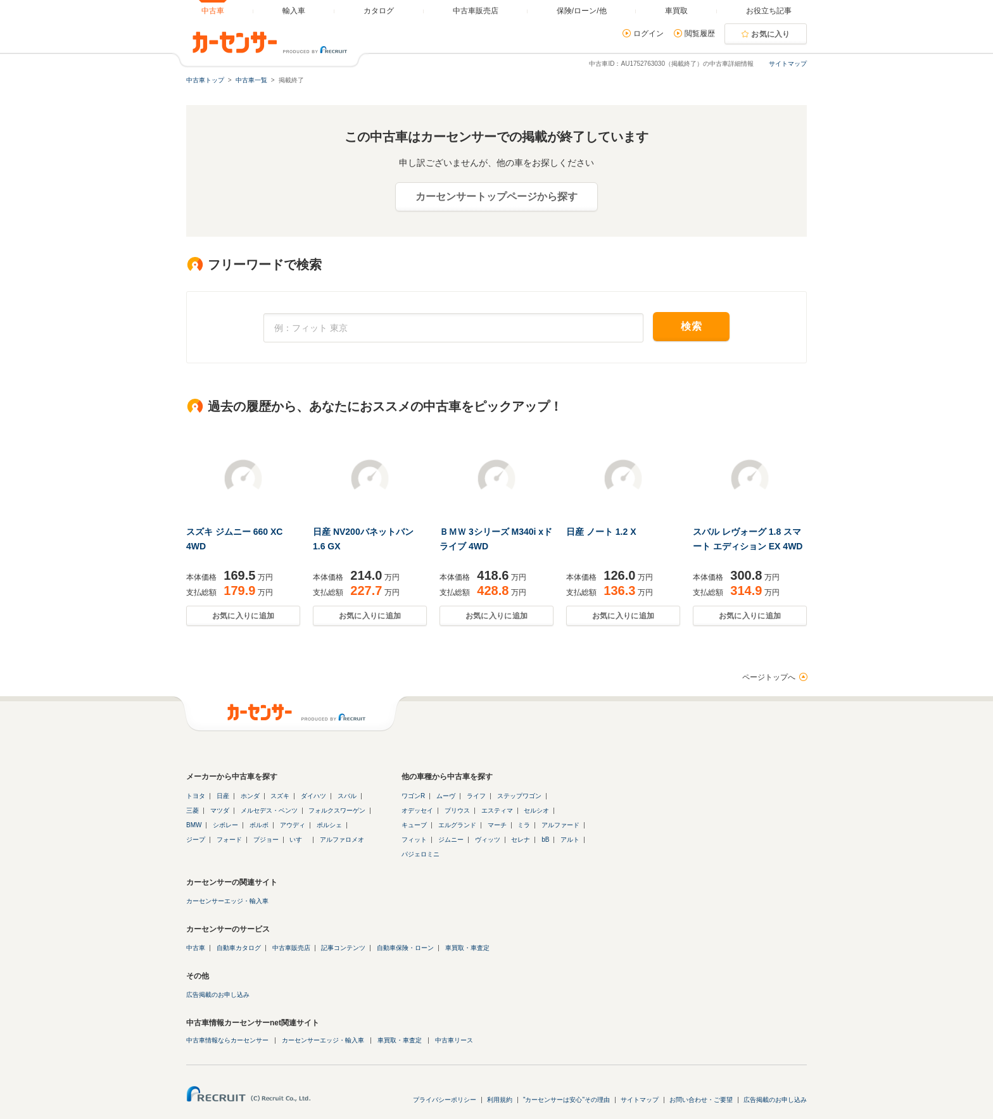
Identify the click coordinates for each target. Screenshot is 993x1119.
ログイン (648, 33)
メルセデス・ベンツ (269, 810)
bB (545, 839)
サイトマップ (788, 63)
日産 (223, 795)
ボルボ (259, 825)
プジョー (266, 839)
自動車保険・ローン (405, 947)
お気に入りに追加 (243, 615)
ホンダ (250, 795)
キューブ (414, 825)
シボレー (225, 825)
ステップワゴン (519, 795)
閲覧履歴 (700, 33)
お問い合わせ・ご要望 (701, 1099)
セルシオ (536, 810)
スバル (347, 795)
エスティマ (497, 810)
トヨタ (195, 795)
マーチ (497, 825)
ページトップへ (768, 677)
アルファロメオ (342, 839)
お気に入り (770, 34)
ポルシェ (329, 825)
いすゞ (298, 839)
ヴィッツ (487, 839)
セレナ (520, 839)
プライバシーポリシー (444, 1099)
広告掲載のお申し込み (218, 994)
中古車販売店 (291, 947)
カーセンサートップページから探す (496, 196)
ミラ (523, 825)
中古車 (195, 947)
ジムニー (451, 839)
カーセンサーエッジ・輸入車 (227, 900)
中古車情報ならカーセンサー (227, 1040)
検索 (691, 326)
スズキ (279, 795)
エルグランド (457, 825)
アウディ (292, 825)
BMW (193, 825)
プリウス (457, 810)
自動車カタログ (239, 947)
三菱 (192, 810)
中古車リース (454, 1040)
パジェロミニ (421, 854)
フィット (414, 839)
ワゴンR (413, 795)
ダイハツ (313, 795)
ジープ (195, 839)
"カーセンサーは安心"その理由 (566, 1099)
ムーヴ (445, 795)
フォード (229, 839)
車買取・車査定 (467, 947)
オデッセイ (417, 810)
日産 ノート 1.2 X (601, 532)
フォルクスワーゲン (336, 810)
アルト (569, 839)
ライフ (476, 795)
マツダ (219, 810)
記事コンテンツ (343, 947)
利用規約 (499, 1099)
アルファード (560, 825)
